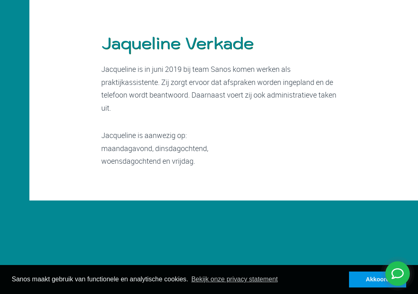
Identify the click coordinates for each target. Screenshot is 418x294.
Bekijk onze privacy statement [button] (234, 279)
